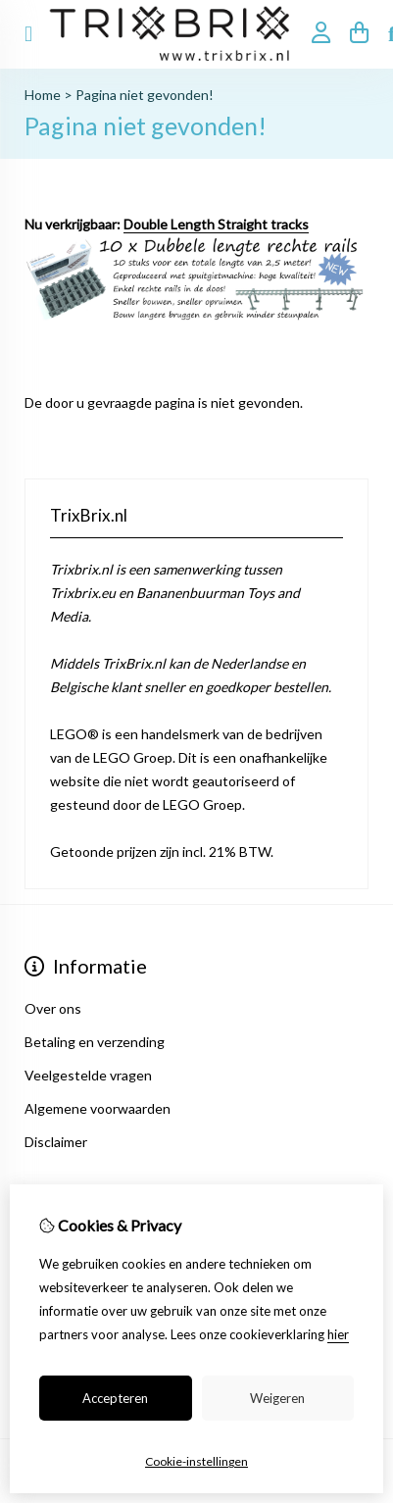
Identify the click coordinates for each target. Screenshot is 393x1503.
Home (43, 94)
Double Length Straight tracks (216, 224)
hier (338, 1334)
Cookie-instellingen (196, 1461)
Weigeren (277, 1398)
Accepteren (115, 1398)
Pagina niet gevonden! (144, 94)
